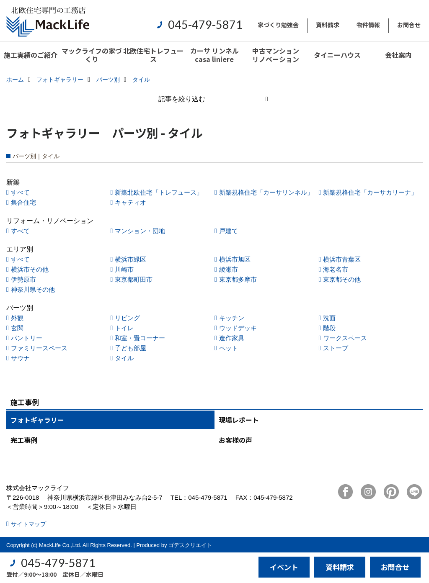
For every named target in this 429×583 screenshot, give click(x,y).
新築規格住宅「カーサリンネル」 (266, 192)
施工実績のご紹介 (30, 55)
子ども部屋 (130, 348)
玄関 (17, 327)
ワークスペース (345, 338)
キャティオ (130, 202)
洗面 (329, 317)
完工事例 (23, 440)
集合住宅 (23, 202)
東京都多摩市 (238, 279)
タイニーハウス (337, 55)
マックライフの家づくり (92, 55)
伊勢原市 (23, 279)
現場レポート (239, 420)
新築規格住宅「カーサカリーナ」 (370, 192)
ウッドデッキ (238, 327)
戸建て (228, 230)
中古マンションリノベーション (275, 55)
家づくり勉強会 (278, 25)
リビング (127, 317)
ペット (228, 348)
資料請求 (327, 25)
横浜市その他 (30, 269)
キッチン (231, 317)
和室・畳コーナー (140, 338)
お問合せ (409, 25)
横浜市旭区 (235, 259)
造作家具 (231, 338)
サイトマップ (28, 524)
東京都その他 (342, 279)
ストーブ (335, 348)
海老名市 (335, 269)
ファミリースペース (39, 348)
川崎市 (124, 269)
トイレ (124, 327)
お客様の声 (235, 440)
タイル (124, 358)
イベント (284, 567)
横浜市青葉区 (342, 259)
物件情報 (368, 25)
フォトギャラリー (37, 420)
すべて (20, 192)
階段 (329, 327)
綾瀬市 (228, 269)
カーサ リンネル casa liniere (214, 55)
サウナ (20, 358)
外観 (17, 317)
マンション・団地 (140, 230)
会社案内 (398, 55)
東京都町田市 (133, 279)
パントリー (26, 338)
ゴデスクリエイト (190, 545)
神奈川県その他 (33, 289)
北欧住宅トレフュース (153, 55)
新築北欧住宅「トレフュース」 (159, 192)
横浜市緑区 (130, 259)
